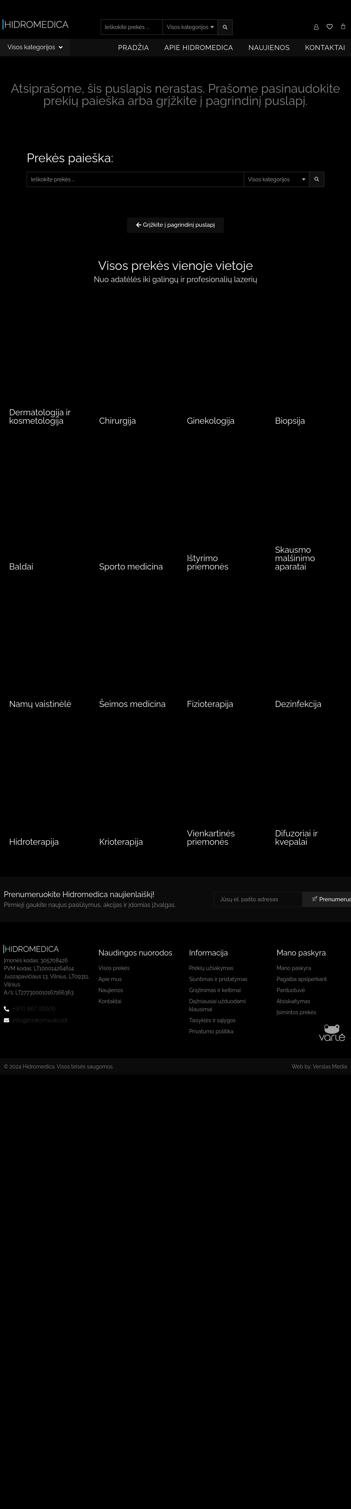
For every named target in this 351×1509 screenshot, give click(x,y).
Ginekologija (211, 422)
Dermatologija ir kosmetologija (40, 417)
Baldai (21, 569)
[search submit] (225, 27)
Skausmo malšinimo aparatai (295, 560)
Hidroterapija (34, 846)
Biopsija (290, 422)
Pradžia (133, 48)
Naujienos (269, 48)
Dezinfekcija (298, 707)
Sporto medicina (131, 569)
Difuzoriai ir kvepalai (296, 841)
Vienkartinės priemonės (211, 841)
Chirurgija (117, 422)
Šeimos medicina (132, 707)
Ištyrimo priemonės (208, 565)
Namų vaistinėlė (40, 707)
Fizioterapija (210, 707)
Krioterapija (121, 846)
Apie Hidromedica (198, 48)
